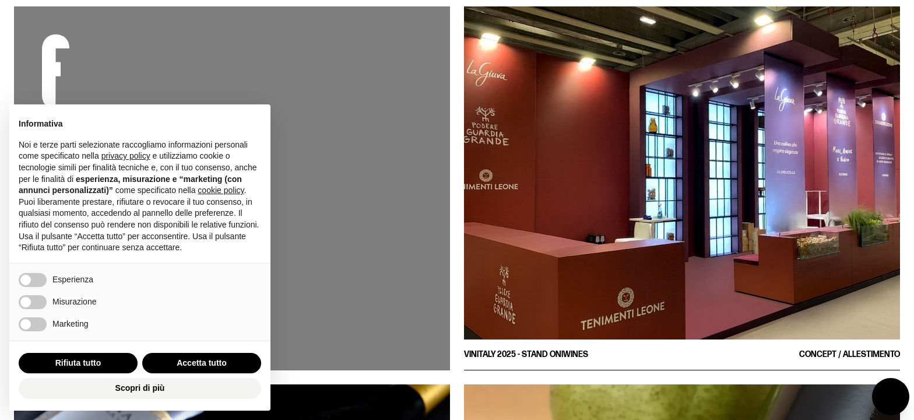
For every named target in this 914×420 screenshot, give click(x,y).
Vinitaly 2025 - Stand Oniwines (526, 354)
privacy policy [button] (125, 155)
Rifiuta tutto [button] (78, 363)
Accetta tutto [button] (202, 363)
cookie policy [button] (221, 190)
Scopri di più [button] (140, 388)
